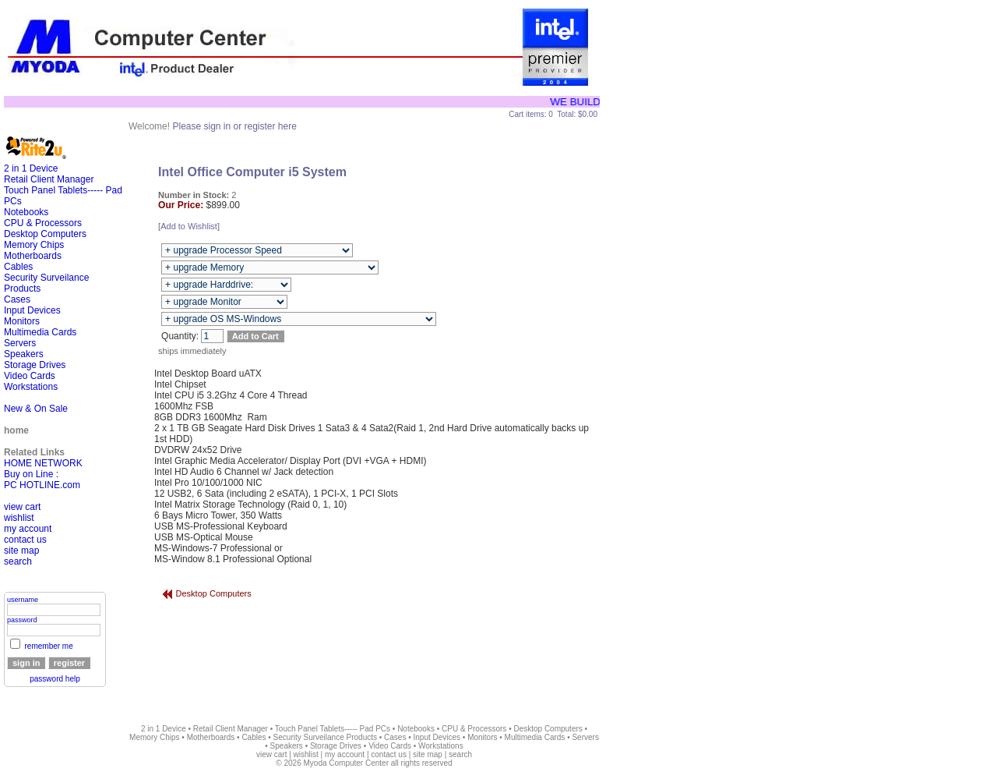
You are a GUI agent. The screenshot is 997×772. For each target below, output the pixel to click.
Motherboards (33, 255)
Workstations (31, 386)
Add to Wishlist (188, 226)
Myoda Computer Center (346, 763)
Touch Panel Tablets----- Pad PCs (332, 728)
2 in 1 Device (31, 168)
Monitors (22, 321)
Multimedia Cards (40, 332)
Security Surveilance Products (325, 737)
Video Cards (29, 375)
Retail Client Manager (48, 179)
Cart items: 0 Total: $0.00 (553, 114)
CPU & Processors (43, 223)
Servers (20, 343)
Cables (18, 266)
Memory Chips (34, 244)
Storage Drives (34, 364)
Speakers (24, 354)
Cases (17, 299)
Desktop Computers (45, 233)
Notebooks (26, 212)
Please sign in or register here (234, 126)
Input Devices (32, 310)
